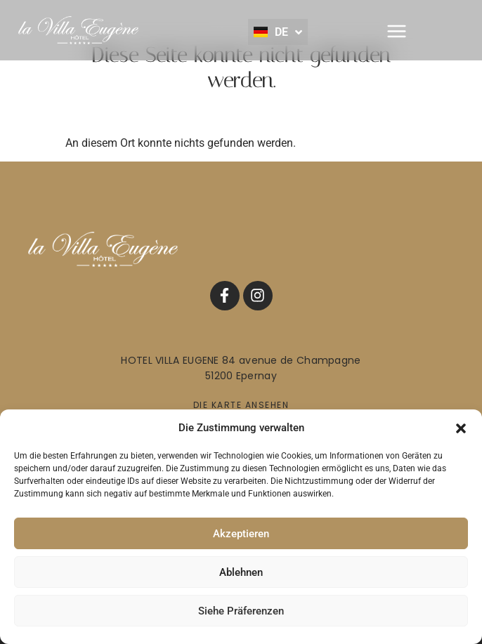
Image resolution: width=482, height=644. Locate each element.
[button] (461, 428)
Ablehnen (241, 572)
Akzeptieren (241, 533)
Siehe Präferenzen (241, 611)
